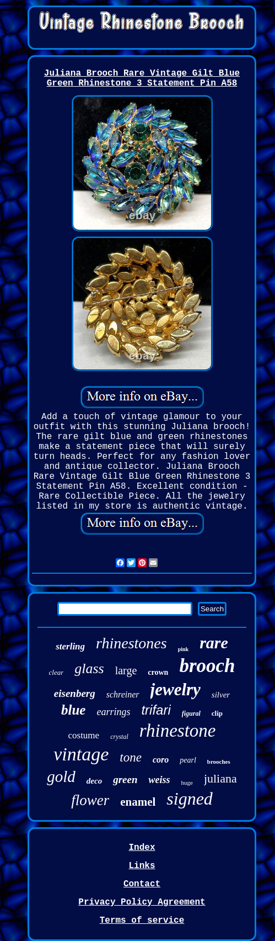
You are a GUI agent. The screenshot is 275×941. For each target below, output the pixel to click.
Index (141, 848)
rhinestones (131, 643)
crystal (119, 737)
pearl (188, 760)
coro (161, 759)
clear (56, 672)
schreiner (122, 694)
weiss (159, 779)
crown (158, 672)
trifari (155, 709)
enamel (137, 801)
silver (221, 694)
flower (90, 800)
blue (73, 709)
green (125, 779)
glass (89, 668)
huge (186, 782)
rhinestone (177, 731)
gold (61, 776)
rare (213, 642)
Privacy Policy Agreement (141, 902)
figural (191, 713)
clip (217, 713)
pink (183, 649)
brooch (207, 665)
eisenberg (74, 693)
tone (131, 757)
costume (83, 735)
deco (94, 780)
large (126, 670)
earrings (113, 711)
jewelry (175, 689)
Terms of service (142, 921)
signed (189, 798)
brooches (218, 761)
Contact (141, 884)
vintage (81, 754)
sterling (70, 646)
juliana (220, 778)
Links (141, 866)
